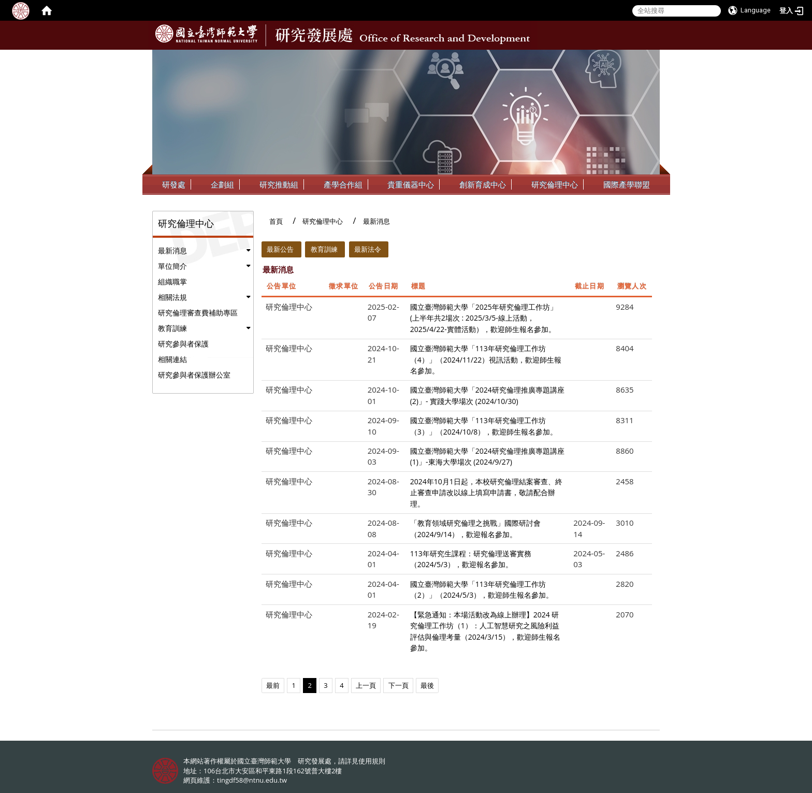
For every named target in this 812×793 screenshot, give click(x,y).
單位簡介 (172, 266)
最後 (427, 685)
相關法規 (172, 297)
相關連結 (172, 359)
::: (651, 57)
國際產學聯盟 (626, 184)
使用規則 (371, 761)
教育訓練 (172, 328)
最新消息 (172, 250)
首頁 (276, 221)
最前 (273, 685)
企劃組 (222, 184)
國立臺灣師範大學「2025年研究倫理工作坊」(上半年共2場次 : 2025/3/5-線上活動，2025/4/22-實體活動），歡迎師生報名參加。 (483, 318)
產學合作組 (343, 184)
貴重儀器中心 (410, 184)
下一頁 (398, 685)
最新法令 (367, 249)
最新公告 (280, 249)
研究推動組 (278, 184)
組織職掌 (172, 281)
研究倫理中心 (554, 184)
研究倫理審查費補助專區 (198, 313)
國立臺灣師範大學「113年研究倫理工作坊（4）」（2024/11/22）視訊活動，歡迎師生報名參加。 (486, 359)
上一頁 (366, 685)
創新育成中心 (482, 184)
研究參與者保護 (183, 344)
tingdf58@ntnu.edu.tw (252, 780)
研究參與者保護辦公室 (194, 375)
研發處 (173, 184)
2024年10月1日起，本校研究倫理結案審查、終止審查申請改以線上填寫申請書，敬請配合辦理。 (486, 493)
